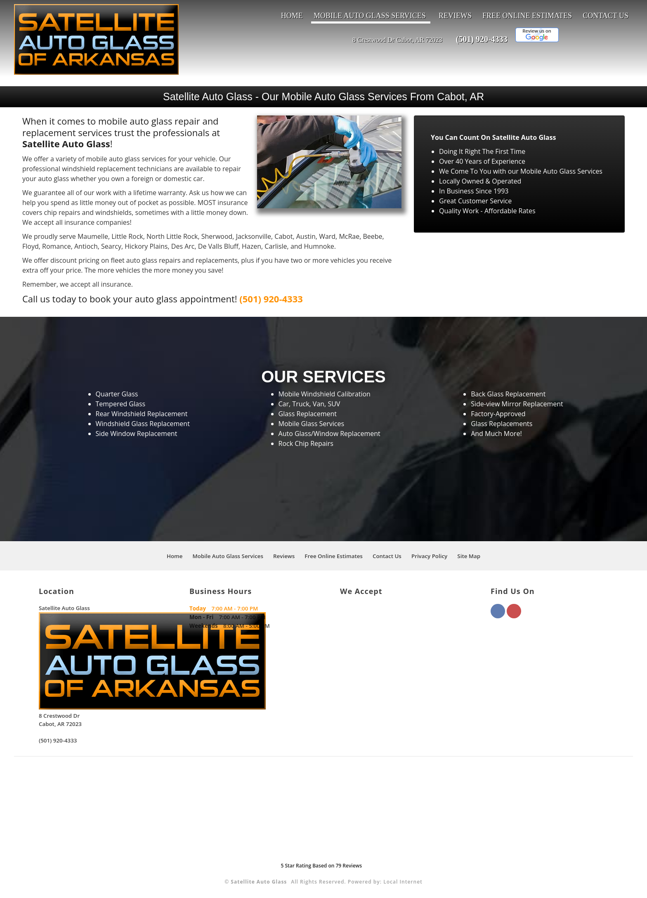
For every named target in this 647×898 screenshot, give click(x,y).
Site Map (468, 556)
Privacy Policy (429, 556)
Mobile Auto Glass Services (370, 16)
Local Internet (403, 881)
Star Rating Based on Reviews (321, 865)
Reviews (455, 16)
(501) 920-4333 (482, 39)
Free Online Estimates (527, 16)
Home (292, 16)
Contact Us (605, 16)
